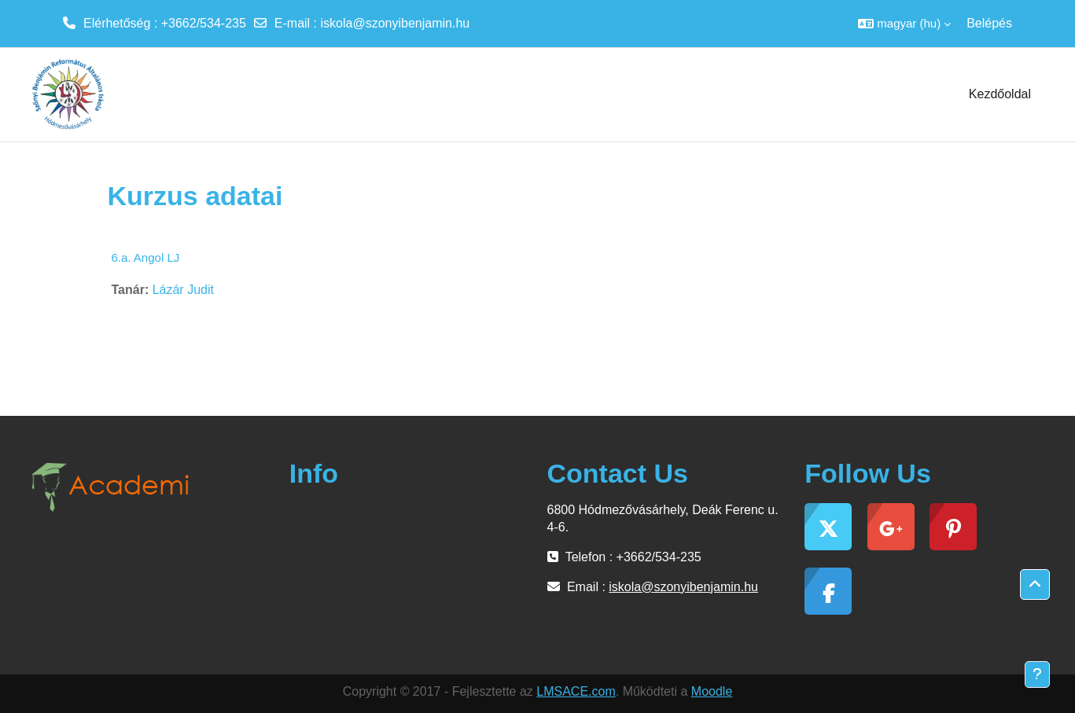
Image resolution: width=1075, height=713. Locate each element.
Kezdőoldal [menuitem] (1000, 94)
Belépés (989, 23)
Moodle (711, 691)
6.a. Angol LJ (146, 257)
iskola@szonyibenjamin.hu (395, 23)
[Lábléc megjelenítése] (1037, 674)
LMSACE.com (575, 691)
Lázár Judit (183, 289)
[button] (904, 23)
